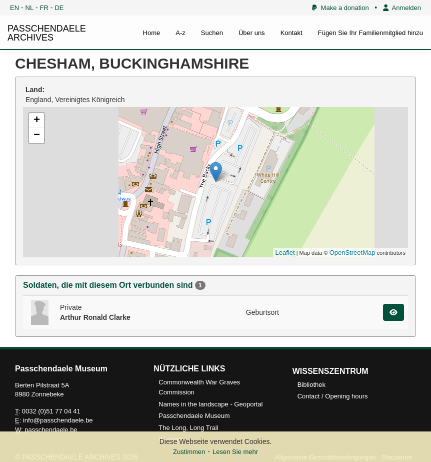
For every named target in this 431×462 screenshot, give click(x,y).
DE (59, 8)
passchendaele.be (51, 429)
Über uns (251, 33)
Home (151, 33)
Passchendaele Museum (194, 415)
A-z (181, 33)
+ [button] (37, 120)
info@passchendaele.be (58, 420)
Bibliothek (312, 384)
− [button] (37, 135)
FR (44, 8)
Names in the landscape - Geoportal (210, 404)
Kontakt (291, 33)
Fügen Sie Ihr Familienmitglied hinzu (370, 33)
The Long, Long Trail (188, 427)
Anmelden (402, 8)
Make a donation (340, 8)
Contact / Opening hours (333, 396)
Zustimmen (189, 451)
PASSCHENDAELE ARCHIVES (47, 33)
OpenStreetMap (353, 252)
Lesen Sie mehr (235, 451)
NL (30, 8)
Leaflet (285, 252)
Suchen (212, 33)
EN (14, 8)
